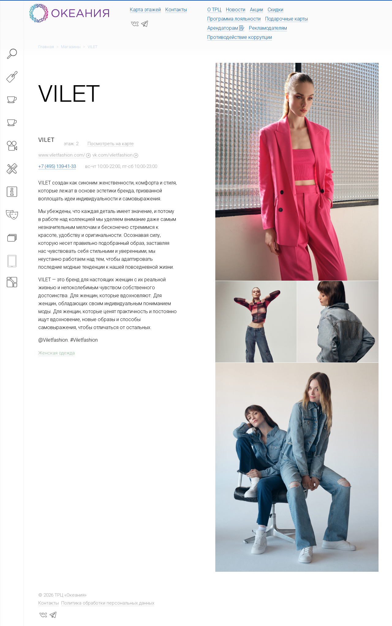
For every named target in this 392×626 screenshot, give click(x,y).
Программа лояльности (234, 19)
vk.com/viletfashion (112, 155)
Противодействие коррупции (239, 37)
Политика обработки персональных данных (107, 603)
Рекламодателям (268, 28)
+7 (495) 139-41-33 (57, 166)
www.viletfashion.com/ (61, 155)
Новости (235, 10)
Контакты (176, 10)
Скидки (275, 10)
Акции (256, 10)
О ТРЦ (214, 10)
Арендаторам (225, 28)
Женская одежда (56, 353)
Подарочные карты (286, 19)
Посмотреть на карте (111, 143)
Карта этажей (145, 10)
